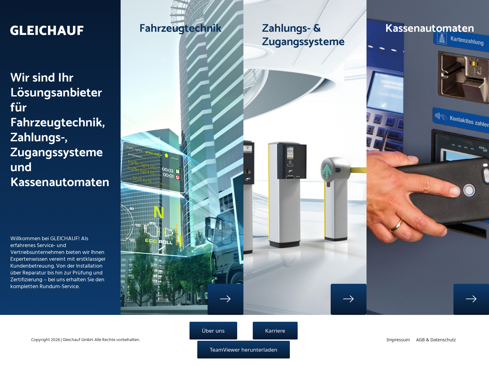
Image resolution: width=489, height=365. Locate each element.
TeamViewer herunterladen (243, 349)
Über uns (213, 330)
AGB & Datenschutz (436, 340)
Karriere (275, 330)
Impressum (398, 340)
